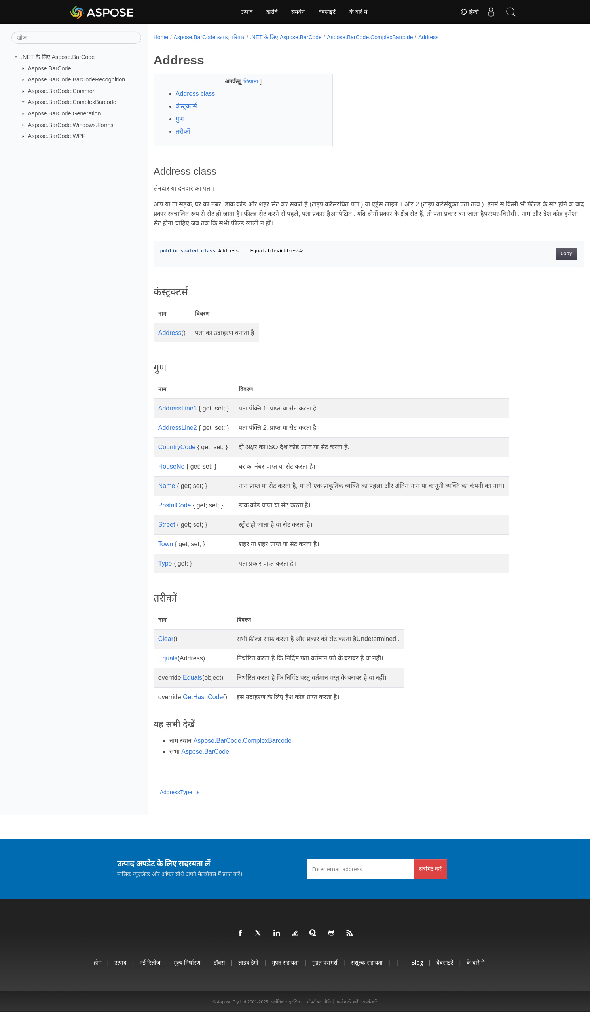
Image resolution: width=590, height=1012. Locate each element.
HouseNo (171, 466)
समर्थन (298, 12)
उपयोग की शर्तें (347, 1001)
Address (428, 37)
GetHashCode (203, 697)
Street (166, 524)
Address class (195, 93)
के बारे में (358, 12)
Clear (165, 639)
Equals (168, 658)
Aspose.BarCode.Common (62, 91)
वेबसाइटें (327, 12)
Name (166, 485)
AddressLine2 (177, 427)
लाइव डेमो (248, 962)
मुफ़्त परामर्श (325, 962)
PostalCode (174, 505)
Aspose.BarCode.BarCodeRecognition (76, 79)
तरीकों (183, 131)
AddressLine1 (177, 408)
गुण (180, 118)
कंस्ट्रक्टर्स (186, 106)
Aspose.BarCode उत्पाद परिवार (209, 37)
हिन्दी (469, 11)
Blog (417, 962)
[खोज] (76, 38)
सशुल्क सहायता (367, 962)
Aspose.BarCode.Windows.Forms (71, 124)
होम (97, 962)
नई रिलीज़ (150, 962)
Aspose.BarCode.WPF (56, 136)
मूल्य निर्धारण (187, 962)
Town (165, 544)
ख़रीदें (271, 12)
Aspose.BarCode (49, 68)
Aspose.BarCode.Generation (64, 113)
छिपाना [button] (245, 81)
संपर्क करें (369, 1001)
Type (165, 563)
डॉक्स (219, 962)
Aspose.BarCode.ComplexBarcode (72, 102)
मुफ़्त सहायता (285, 962)
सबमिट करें (430, 868)
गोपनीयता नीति (319, 1001)
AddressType (179, 792)
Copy (537, 254)
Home (161, 37)
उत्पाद (246, 12)
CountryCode (176, 447)
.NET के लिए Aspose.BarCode (58, 57)
